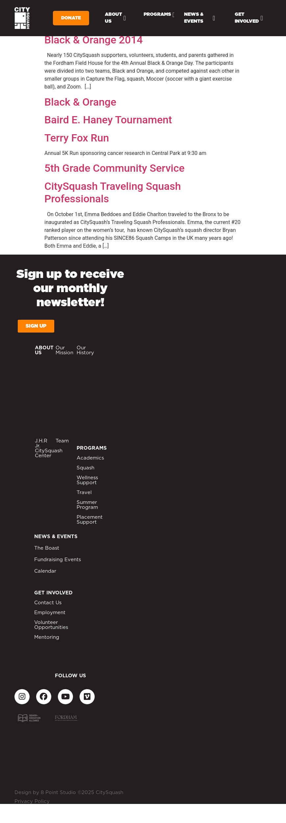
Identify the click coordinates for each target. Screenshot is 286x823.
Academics (90, 458)
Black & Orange (80, 102)
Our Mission (64, 350)
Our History (85, 350)
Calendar (45, 571)
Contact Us (47, 602)
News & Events (199, 18)
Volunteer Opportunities (51, 625)
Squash (85, 467)
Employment (49, 612)
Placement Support (90, 520)
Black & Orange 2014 (93, 40)
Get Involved (249, 18)
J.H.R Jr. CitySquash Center (48, 448)
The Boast (46, 548)
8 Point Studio (58, 792)
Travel (84, 492)
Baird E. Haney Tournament (108, 119)
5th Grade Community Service (114, 168)
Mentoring (46, 637)
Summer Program (87, 505)
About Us (115, 18)
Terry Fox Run (76, 138)
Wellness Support (87, 480)
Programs (159, 15)
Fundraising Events (57, 559)
